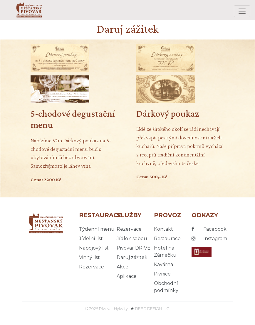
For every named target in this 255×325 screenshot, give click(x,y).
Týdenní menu (97, 229)
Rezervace (91, 267)
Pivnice (162, 274)
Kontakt (163, 229)
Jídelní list (91, 238)
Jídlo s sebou (132, 238)
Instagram (209, 238)
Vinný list (89, 257)
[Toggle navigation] (242, 11)
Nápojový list (94, 248)
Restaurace (167, 238)
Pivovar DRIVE (133, 248)
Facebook (209, 229)
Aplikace (127, 276)
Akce (122, 267)
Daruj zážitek (132, 257)
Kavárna (163, 264)
